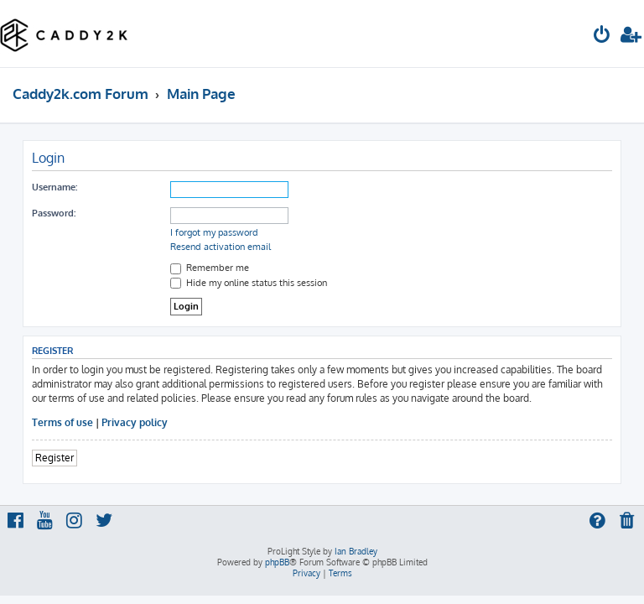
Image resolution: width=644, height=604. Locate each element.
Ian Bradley (356, 551)
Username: (54, 187)
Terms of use (62, 422)
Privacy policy (134, 422)
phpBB (277, 562)
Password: (53, 213)
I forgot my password (214, 232)
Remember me (209, 267)
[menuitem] (602, 36)
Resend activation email (220, 247)
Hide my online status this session (248, 283)
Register (54, 457)
